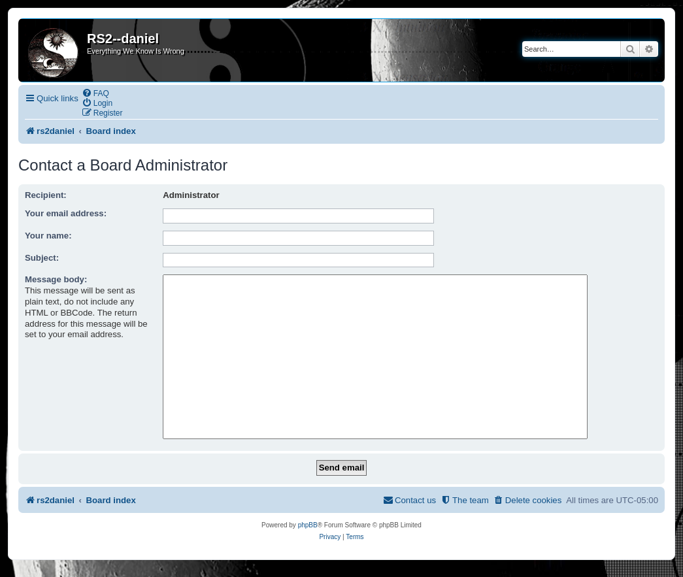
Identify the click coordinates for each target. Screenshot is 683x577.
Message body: (56, 279)
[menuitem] (95, 93)
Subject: (42, 258)
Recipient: (46, 195)
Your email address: (66, 213)
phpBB (308, 525)
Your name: (48, 235)
